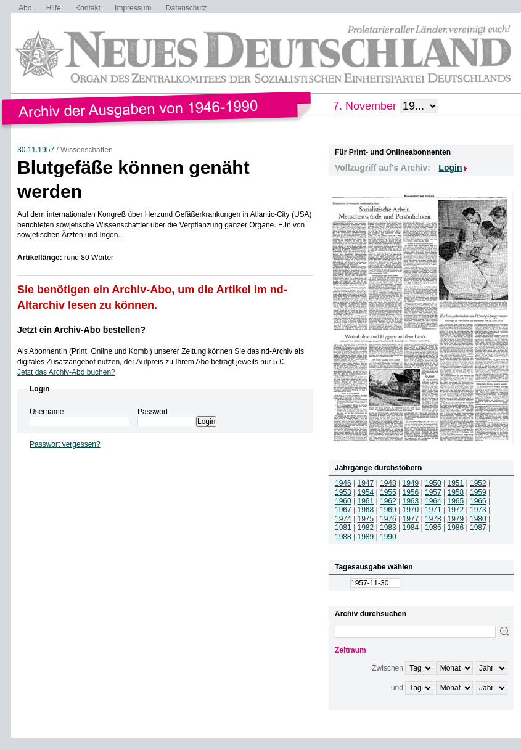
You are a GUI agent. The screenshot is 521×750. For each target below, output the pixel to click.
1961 (366, 501)
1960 (343, 501)
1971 (433, 509)
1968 (366, 509)
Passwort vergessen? (65, 444)
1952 (478, 483)
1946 (343, 483)
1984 (411, 527)
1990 (388, 536)
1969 (388, 509)
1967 (343, 509)
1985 (433, 527)
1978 (433, 519)
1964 (433, 501)
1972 (456, 509)
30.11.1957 (35, 149)
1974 (343, 519)
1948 (388, 483)
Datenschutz (186, 8)
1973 (478, 509)
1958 (456, 492)
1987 (478, 527)
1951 (456, 483)
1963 (411, 501)
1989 (366, 536)
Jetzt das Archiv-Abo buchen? (66, 372)
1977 (411, 519)
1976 (388, 519)
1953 (343, 492)
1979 (456, 519)
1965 (456, 501)
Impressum (133, 8)
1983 (388, 527)
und (397, 687)
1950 (433, 483)
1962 (388, 501)
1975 (366, 519)
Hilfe (53, 8)
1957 (433, 492)
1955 (388, 492)
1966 (478, 501)
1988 (343, 536)
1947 (366, 483)
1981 (343, 527)
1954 (366, 492)
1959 (478, 492)
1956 (411, 492)
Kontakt (88, 8)
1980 (478, 519)
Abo (24, 8)
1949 (411, 483)
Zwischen (387, 668)
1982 (366, 527)
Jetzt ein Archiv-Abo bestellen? (81, 330)
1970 (411, 509)
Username (47, 411)
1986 (456, 527)
